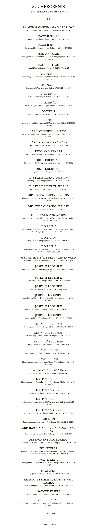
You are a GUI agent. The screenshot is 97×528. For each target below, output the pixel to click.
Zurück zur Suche (48, 525)
